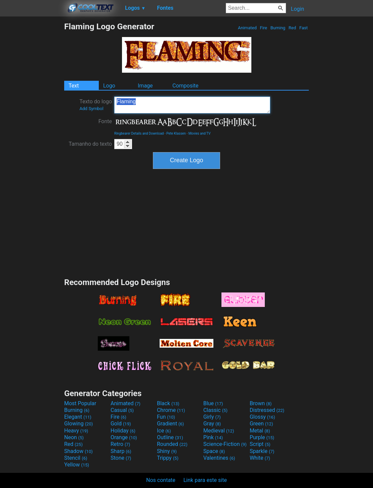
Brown (261, 403)
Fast (303, 27)
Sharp (121, 451)
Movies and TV (200, 133)
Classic (215, 410)
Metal (260, 430)
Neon (74, 437)
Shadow (78, 451)
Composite (185, 85)
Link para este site (205, 480)
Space (214, 451)
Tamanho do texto (90, 144)
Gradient (170, 423)
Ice (164, 430)
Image (145, 85)
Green (261, 423)
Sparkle (262, 451)
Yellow (76, 464)
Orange (124, 437)
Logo (109, 85)
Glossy (262, 417)
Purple (262, 437)
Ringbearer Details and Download (139, 133)
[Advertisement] (32, 122)
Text (74, 85)
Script (260, 444)
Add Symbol (91, 108)
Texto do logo (95, 104)
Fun (166, 417)
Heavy (76, 430)
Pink (213, 437)
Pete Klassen (176, 133)
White (260, 458)
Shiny (167, 451)
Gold (121, 423)
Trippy (167, 458)
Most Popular (80, 403)
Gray (212, 423)
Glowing (78, 423)
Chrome (171, 410)
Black (168, 403)
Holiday (123, 430)
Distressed (267, 410)
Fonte (105, 121)
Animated (247, 27)
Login (297, 9)
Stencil (75, 458)
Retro (120, 444)
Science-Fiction (225, 444)
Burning (277, 27)
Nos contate (160, 480)
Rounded (172, 444)
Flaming (192, 105)
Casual (122, 410)
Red (292, 27)
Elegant (77, 417)
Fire (263, 27)
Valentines (219, 458)
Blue (213, 403)
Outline (170, 437)
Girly (212, 417)
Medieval (218, 430)
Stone (121, 458)
